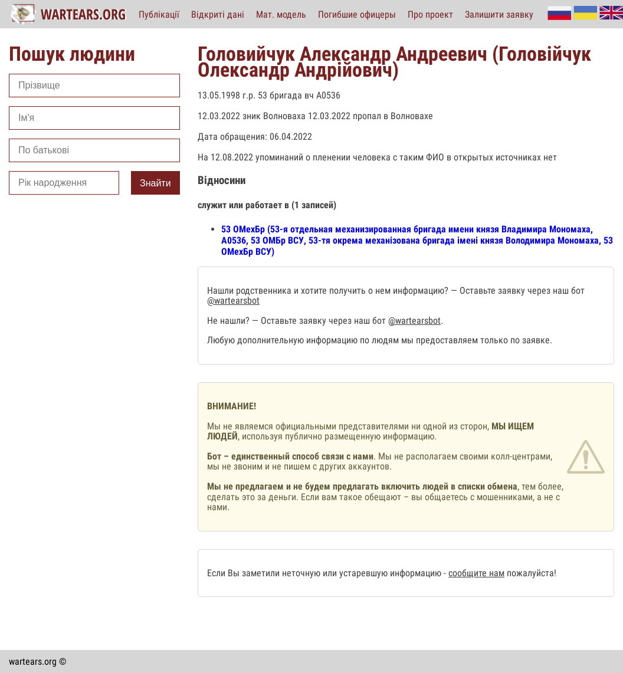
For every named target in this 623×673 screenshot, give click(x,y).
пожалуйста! (530, 573)
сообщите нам (476, 573)
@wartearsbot (233, 300)
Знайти (155, 183)
